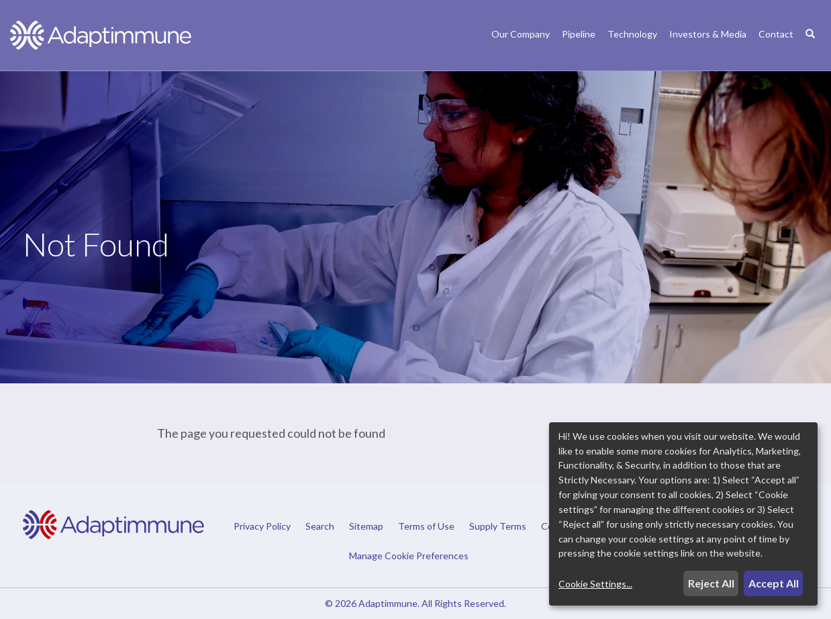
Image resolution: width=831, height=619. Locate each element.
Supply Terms (497, 526)
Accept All (773, 583)
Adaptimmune (388, 603)
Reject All (711, 583)
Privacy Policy (262, 526)
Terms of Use (426, 526)
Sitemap (366, 526)
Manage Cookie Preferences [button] (409, 555)
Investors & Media (707, 34)
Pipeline (578, 34)
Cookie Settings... (595, 583)
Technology (632, 34)
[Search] (810, 48)
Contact (776, 34)
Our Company (520, 34)
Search (319, 526)
